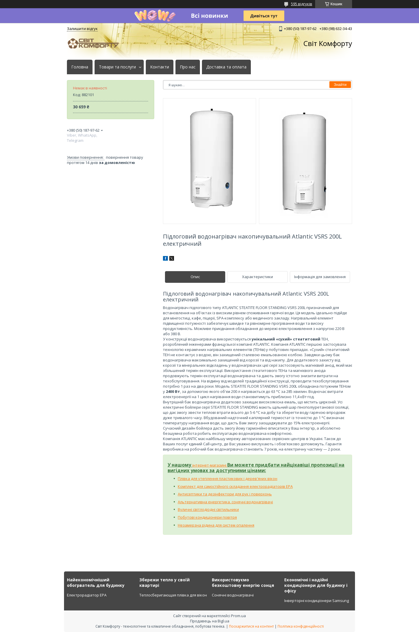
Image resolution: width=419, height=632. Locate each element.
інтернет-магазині (209, 465)
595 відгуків (301, 3)
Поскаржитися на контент (251, 626)
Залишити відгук (82, 28)
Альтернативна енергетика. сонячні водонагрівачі (225, 501)
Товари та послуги (117, 67)
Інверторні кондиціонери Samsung (316, 600)
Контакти (159, 67)
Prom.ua (238, 615)
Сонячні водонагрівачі (233, 595)
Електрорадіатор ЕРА (86, 595)
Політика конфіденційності (301, 626)
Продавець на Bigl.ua (209, 621)
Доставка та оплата (226, 67)
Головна (79, 67)
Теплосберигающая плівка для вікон (173, 595)
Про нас (188, 67)
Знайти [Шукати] (340, 84)
